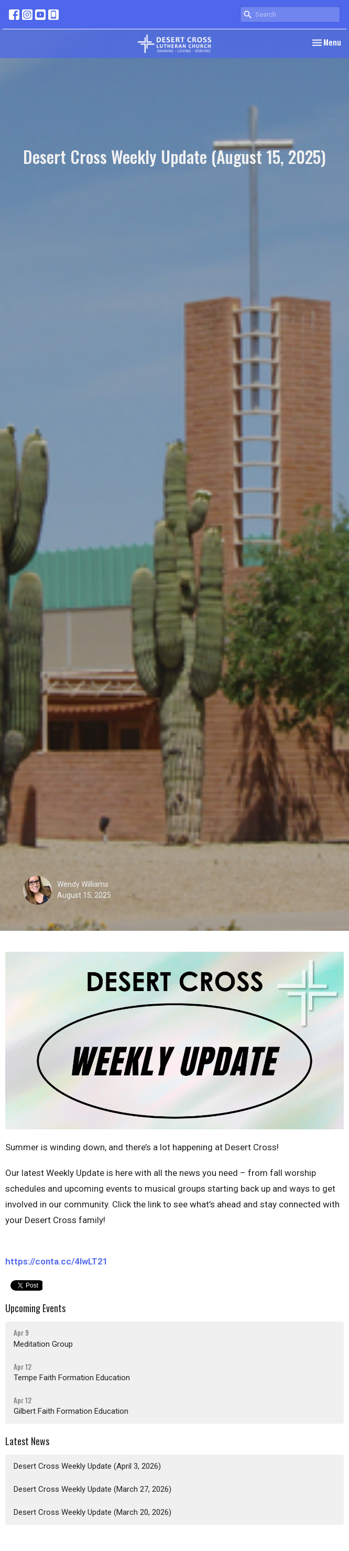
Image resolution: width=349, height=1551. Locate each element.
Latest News (27, 1441)
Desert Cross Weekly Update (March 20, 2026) (92, 1512)
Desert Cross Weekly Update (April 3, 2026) (87, 1466)
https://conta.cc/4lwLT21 (56, 1261)
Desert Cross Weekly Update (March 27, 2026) (92, 1489)
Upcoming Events (35, 1308)
